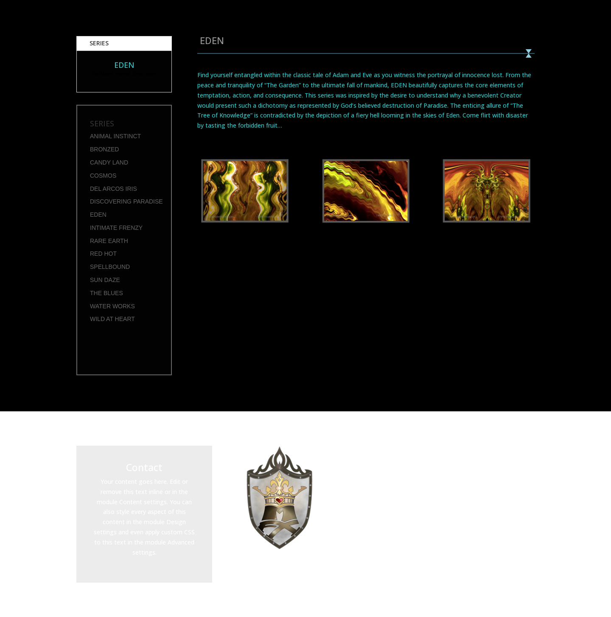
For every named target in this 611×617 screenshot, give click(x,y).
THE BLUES (106, 293)
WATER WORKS (112, 306)
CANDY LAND (109, 162)
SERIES (99, 43)
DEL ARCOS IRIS (113, 188)
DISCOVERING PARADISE (126, 201)
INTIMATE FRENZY (116, 227)
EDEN (98, 214)
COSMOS (103, 175)
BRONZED (104, 149)
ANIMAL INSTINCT (115, 136)
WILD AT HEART (112, 318)
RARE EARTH (109, 240)
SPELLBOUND (110, 266)
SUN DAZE (105, 279)
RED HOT (103, 253)
